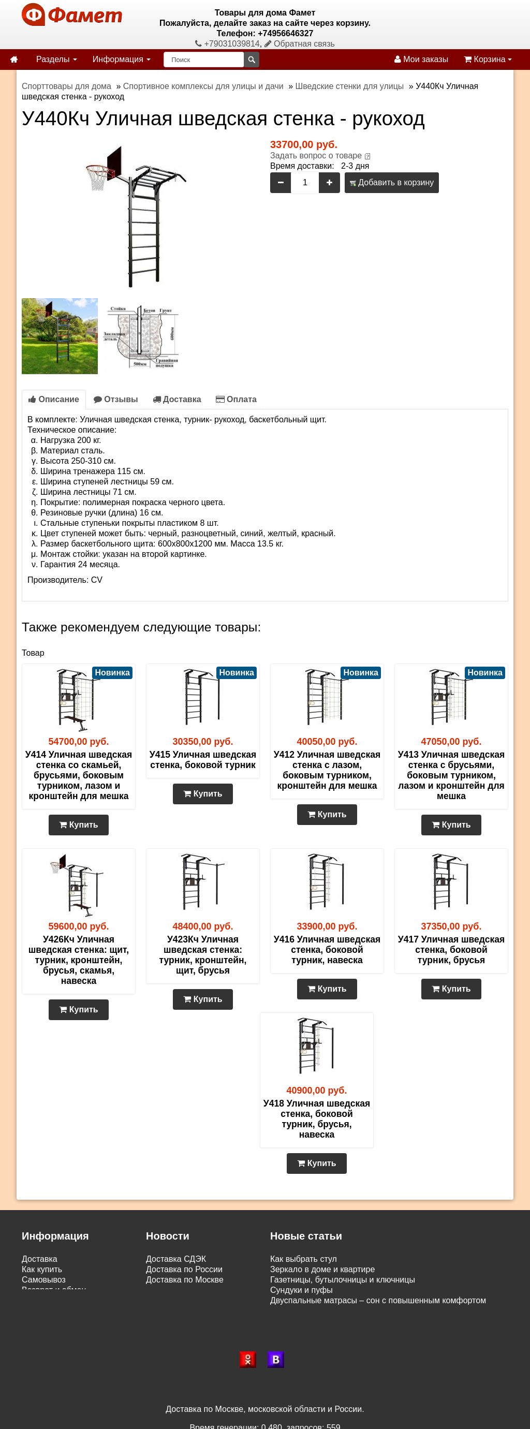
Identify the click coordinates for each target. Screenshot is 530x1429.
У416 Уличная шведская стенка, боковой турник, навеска (327, 949)
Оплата (236, 399)
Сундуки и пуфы (301, 1290)
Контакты (39, 1310)
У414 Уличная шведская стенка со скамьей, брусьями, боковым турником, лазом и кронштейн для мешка (78, 775)
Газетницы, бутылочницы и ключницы (342, 1279)
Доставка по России (184, 1269)
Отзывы (116, 399)
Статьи (35, 1300)
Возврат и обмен (54, 1290)
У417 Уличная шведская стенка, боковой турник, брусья (451, 949)
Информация (122, 59)
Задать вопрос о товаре (316, 155)
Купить (78, 824)
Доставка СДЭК (176, 1259)
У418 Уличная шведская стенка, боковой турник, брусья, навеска (316, 1119)
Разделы (56, 59)
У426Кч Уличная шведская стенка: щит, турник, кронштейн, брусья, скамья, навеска (78, 960)
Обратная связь (299, 43)
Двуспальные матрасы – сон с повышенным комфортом (378, 1300)
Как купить (42, 1269)
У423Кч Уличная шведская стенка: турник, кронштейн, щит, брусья (203, 955)
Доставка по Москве (185, 1279)
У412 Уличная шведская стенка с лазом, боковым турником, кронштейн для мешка (327, 770)
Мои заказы (421, 59)
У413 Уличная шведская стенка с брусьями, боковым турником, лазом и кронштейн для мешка (451, 775)
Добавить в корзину (392, 182)
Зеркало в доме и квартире (322, 1269)
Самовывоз (44, 1279)
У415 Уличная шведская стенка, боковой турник (203, 759)
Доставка (177, 399)
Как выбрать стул (303, 1259)
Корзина (488, 59)
